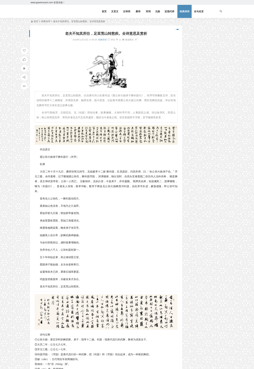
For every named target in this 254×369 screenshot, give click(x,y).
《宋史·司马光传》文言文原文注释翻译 (195, 131)
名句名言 (199, 11)
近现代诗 (169, 11)
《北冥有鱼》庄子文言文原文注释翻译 (197, 40)
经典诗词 (184, 11)
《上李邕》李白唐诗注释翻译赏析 (194, 107)
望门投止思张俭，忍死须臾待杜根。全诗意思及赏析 (204, 63)
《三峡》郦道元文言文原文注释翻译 (196, 54)
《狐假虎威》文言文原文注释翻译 (195, 77)
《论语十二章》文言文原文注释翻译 (196, 68)
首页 (104, 11)
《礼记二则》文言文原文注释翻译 (195, 44)
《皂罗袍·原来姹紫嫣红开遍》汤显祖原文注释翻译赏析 (195, 126)
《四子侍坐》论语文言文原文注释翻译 (195, 117)
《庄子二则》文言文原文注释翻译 (194, 98)
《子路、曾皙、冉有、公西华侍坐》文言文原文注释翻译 (195, 121)
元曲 (157, 11)
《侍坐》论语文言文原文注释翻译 (194, 112)
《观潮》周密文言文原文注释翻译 (195, 49)
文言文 (114, 11)
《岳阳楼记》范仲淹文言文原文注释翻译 (198, 35)
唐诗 (138, 11)
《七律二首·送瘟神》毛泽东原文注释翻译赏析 (201, 73)
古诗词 (126, 11)
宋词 (148, 11)
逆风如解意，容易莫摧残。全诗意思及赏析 (199, 59)
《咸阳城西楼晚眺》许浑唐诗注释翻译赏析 (195, 135)
